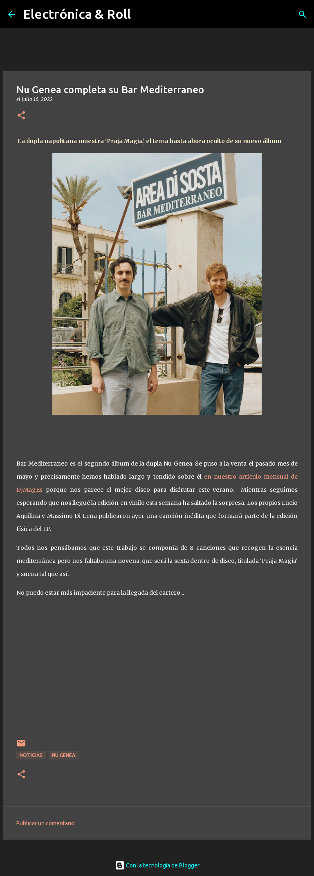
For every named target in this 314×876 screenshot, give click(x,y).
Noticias (31, 755)
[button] (21, 115)
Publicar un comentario (45, 823)
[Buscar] (302, 14)
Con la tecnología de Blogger (157, 865)
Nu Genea (63, 755)
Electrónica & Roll (77, 14)
